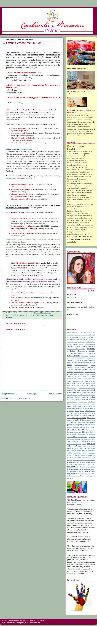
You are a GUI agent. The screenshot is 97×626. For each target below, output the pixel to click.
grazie (78, 390)
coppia (93, 358)
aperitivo (77, 335)
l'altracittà (78, 399)
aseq (80, 339)
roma (72, 450)
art (84, 337)
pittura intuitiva (77, 429)
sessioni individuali (73, 455)
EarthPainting (85, 376)
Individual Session (73, 397)
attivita (15, 315)
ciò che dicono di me (82, 353)
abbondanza (91, 332)
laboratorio (70, 406)
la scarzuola (83, 401)
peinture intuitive (84, 425)
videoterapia (83, 473)
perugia (82, 427)
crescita (69, 374)
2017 (85, 332)
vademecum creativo (77, 471)
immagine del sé (72, 395)
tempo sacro (91, 464)
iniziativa (85, 397)
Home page (31, 394)
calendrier (82, 351)
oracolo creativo (80, 422)
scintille (84, 450)
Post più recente (8, 394)
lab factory (91, 401)
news (70, 420)
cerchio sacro (71, 353)
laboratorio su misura (83, 408)
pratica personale (72, 434)
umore (69, 471)
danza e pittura (79, 374)
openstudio (71, 422)
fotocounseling (71, 388)
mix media (82, 415)
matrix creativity (73, 415)
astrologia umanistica (88, 339)
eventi (69, 381)
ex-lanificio (76, 381)
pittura (93, 427)
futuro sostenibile (87, 388)
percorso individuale (73, 427)
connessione (84, 355)
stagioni (69, 460)
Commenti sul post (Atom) (20, 398)
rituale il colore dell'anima (76, 448)
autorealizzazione (90, 344)
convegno (92, 355)
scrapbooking (91, 450)
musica (69, 418)
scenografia (78, 450)
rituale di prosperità (89, 446)
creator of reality (79, 372)
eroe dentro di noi (80, 378)
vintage (89, 473)
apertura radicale (86, 335)
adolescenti (70, 335)
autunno (77, 346)
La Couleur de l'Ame (88, 399)
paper (72, 424)
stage (93, 457)
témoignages (82, 464)
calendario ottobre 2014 (76, 349)
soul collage (77, 457)
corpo (74, 360)
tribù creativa (91, 469)
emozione (70, 378)
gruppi (83, 390)
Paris (76, 424)
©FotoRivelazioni (72, 332)
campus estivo (90, 351)
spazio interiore (86, 457)
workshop (81, 476)
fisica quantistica (73, 385)
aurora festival (78, 344)
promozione (70, 439)
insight (92, 397)
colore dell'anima (73, 356)
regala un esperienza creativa (86, 441)
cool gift (89, 358)
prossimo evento (89, 439)
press (93, 434)
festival (88, 383)
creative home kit (82, 367)
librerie (82, 411)
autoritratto (70, 346)
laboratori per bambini (88, 404)
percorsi (45, 315)
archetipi (80, 337)
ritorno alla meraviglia (74, 444)
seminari (91, 453)
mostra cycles (90, 415)
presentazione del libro (85, 434)
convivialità (70, 358)
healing (92, 390)
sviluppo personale (79, 462)
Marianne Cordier (77, 146)
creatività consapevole (87, 369)
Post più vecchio (55, 394)
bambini (84, 346)
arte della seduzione (73, 339)
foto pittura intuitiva (87, 385)
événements (91, 378)
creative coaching (35, 315)
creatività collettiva (73, 369)
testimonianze (72, 467)
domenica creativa (73, 376)
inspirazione (70, 399)
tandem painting (90, 462)
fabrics (69, 383)
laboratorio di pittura (81, 406)
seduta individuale (74, 453)
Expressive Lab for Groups (87, 381)
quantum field (71, 441)
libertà (77, 411)
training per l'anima (87, 466)
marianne (92, 413)
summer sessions (78, 460)
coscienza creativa (79, 362)
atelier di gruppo (72, 342)
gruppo (87, 390)
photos (88, 427)
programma (92, 437)
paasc (87, 422)
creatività (91, 367)
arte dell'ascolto (90, 337)
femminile (81, 383)
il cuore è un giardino (88, 392)
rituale (84, 444)
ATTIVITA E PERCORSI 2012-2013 (25, 43)
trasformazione (72, 469)
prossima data (79, 439)
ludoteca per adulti (80, 413)
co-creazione (91, 353)
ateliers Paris (90, 342)
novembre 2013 (78, 420)
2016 (80, 333)
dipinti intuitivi (90, 374)
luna (87, 413)
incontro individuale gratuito (86, 395)
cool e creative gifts (80, 358)
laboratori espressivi (74, 404)
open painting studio (89, 420)
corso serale (79, 360)
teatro (75, 464)
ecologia (93, 376)
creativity (70, 372)
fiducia (93, 383)
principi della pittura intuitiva (77, 437)
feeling (74, 383)
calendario (91, 346)
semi (84, 453)
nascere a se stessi (79, 418)
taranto (69, 464)
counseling (23, 315)
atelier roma (81, 342)
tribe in (80, 469)
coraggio (69, 360)
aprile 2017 (73, 337)
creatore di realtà (90, 372)
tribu (85, 469)
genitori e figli (71, 390)
